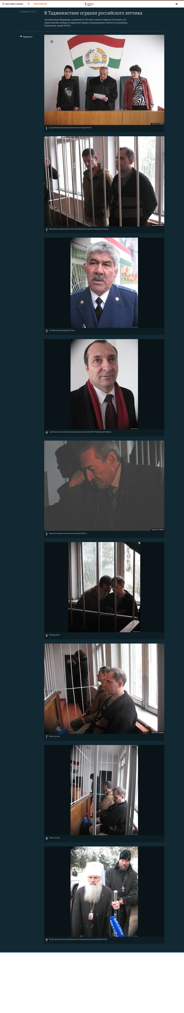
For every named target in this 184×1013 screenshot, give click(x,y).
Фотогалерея (40, 4)
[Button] (26, 37)
